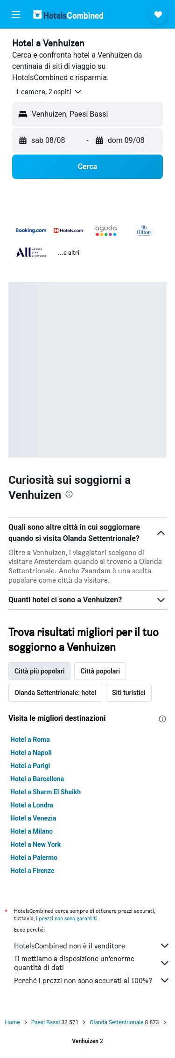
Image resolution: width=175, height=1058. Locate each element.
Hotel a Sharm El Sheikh (45, 792)
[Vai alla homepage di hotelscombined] (68, 14)
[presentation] (69, 494)
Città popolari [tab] (100, 671)
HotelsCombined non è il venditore (92, 945)
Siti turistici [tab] (129, 692)
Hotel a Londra (31, 805)
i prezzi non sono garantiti (67, 918)
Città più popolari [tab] (39, 671)
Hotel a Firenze (32, 870)
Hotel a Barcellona (37, 779)
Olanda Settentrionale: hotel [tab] (55, 692)
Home (12, 1022)
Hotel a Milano (31, 831)
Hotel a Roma (30, 739)
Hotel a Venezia (33, 818)
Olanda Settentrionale (116, 1022)
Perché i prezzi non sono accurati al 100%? (92, 980)
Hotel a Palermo (33, 857)
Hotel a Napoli (31, 752)
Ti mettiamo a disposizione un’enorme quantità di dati (92, 963)
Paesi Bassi (45, 1022)
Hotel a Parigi (30, 765)
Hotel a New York (35, 844)
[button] (16, 14)
